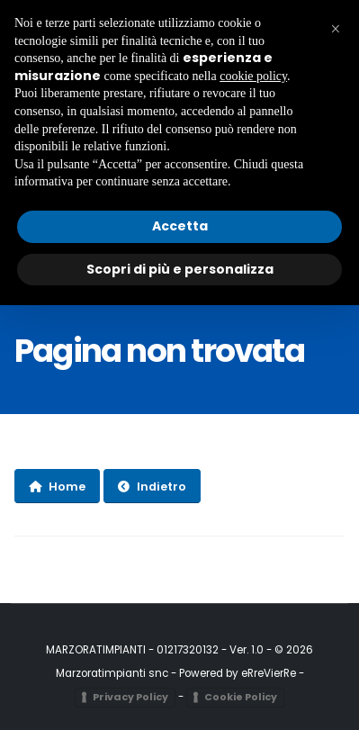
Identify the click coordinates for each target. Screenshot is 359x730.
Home (57, 486)
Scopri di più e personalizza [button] (180, 269)
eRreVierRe (268, 673)
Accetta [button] (180, 226)
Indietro (152, 486)
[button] (335, 28)
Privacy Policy (130, 696)
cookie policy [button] (253, 76)
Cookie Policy (240, 696)
